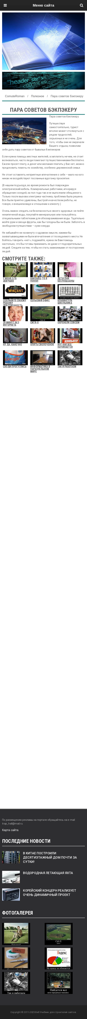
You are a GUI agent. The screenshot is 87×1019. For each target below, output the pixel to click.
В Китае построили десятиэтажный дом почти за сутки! (50, 857)
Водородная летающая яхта (48, 873)
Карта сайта (10, 830)
